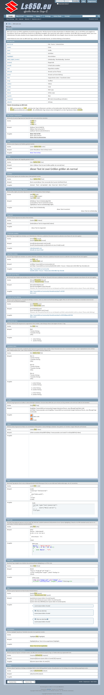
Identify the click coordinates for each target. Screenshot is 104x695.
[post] (9, 74)
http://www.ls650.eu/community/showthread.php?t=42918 (47, 291)
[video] (9, 84)
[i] (10, 44)
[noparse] (10, 99)
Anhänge (48, 16)
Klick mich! (33, 293)
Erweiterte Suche (93, 19)
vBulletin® (49, 689)
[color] (9, 47)
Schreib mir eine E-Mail (36, 250)
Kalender (21, 19)
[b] (8, 44)
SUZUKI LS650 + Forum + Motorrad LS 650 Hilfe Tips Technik (47, 270)
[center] (17, 59)
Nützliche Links (36, 19)
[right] (12, 59)
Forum (10, 16)
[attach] (9, 102)
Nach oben (94, 681)
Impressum (86, 681)
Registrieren (92, 1)
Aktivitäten (30, 16)
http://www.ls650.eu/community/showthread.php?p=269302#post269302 (51, 315)
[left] (8, 59)
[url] (8, 68)
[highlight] (10, 56)
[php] (8, 90)
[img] (8, 81)
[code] (9, 87)
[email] (9, 65)
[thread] (9, 71)
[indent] (9, 62)
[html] (9, 93)
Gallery (39, 16)
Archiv (80, 681)
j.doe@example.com (36, 248)
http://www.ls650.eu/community (39, 269)
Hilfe (83, 1)
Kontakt (67, 16)
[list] (8, 77)
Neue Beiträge (10, 19)
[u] (12, 44)
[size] (8, 50)
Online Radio (57, 16)
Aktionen (27, 19)
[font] (8, 53)
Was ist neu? (20, 16)
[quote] (9, 96)
